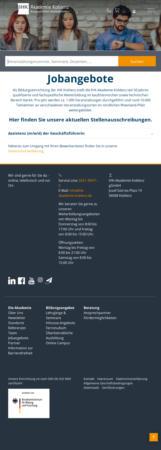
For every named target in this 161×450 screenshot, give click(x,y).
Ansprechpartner (97, 312)
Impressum (105, 379)
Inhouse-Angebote (60, 323)
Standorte (16, 323)
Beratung (91, 307)
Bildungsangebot (60, 307)
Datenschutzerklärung (25, 151)
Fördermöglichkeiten (100, 318)
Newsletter (16, 318)
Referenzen (17, 328)
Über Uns (15, 312)
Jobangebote (18, 338)
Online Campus (58, 343)
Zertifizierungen (113, 388)
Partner (14, 343)
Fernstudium (56, 328)
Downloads (91, 388)
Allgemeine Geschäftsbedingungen (108, 383)
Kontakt (89, 379)
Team (12, 333)
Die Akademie (19, 307)
